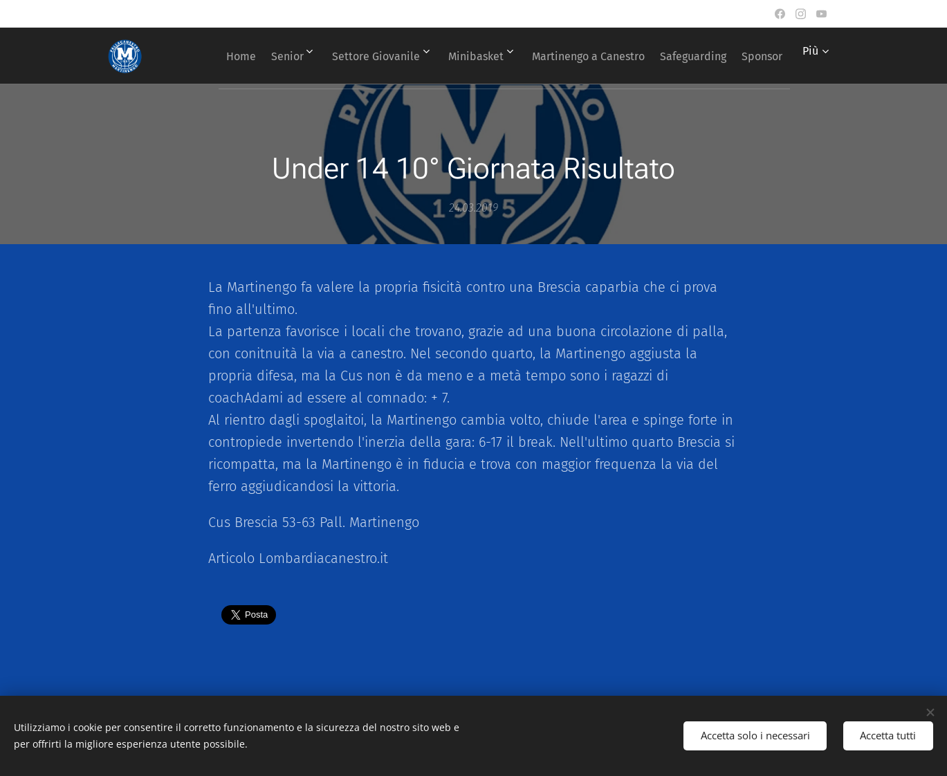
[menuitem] (254, 56)
